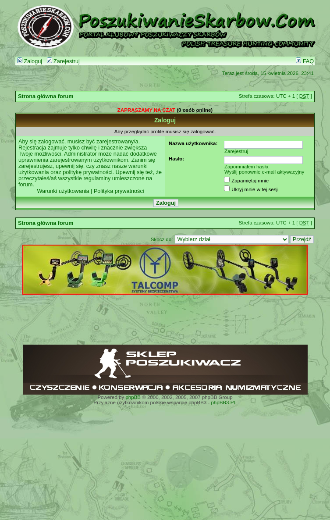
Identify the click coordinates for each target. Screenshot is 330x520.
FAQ (305, 61)
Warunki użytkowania (63, 191)
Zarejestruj (63, 61)
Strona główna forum (46, 96)
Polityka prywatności (119, 191)
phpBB (133, 397)
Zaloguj (29, 61)
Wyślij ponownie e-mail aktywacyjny (264, 172)
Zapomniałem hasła (246, 166)
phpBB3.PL (223, 402)
